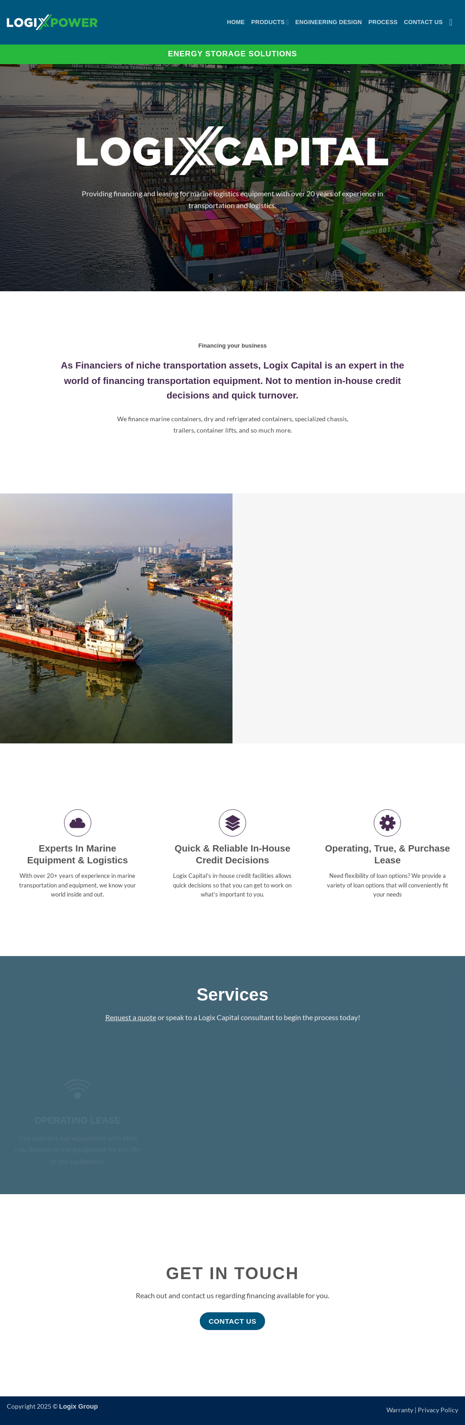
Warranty (399, 1410)
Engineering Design (328, 22)
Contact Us (423, 22)
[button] (453, 22)
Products (270, 22)
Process (382, 22)
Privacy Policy (438, 1410)
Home (236, 22)
